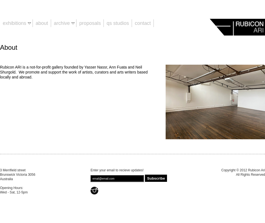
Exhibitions (17, 23)
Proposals (90, 23)
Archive (64, 23)
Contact (143, 23)
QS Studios (118, 23)
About (42, 23)
